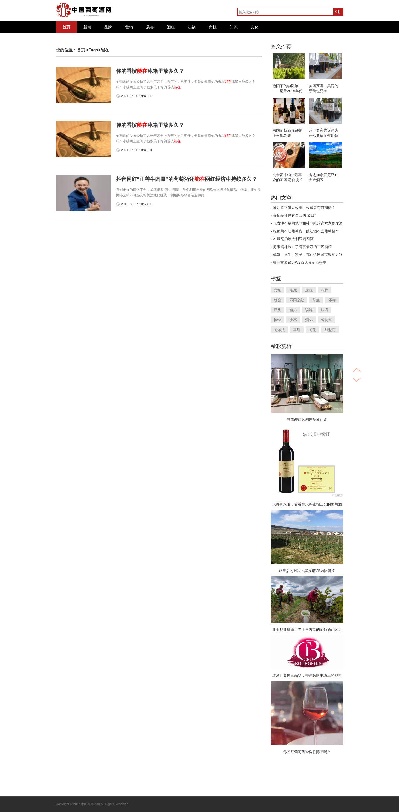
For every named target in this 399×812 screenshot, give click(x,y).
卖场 (277, 290)
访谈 (192, 27)
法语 (324, 310)
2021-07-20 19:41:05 (137, 96)
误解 (309, 310)
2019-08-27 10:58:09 (137, 204)
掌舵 (316, 300)
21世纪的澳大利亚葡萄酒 (293, 239)
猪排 (293, 310)
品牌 (108, 27)
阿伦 (312, 330)
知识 (234, 27)
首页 (66, 27)
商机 (213, 27)
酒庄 (171, 27)
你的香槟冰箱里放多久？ (150, 71)
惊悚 (277, 320)
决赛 (293, 320)
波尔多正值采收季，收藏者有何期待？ (304, 207)
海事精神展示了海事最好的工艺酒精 (302, 247)
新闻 (87, 27)
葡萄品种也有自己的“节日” (294, 215)
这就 (309, 290)
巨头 (277, 310)
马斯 (296, 330)
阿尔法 (279, 330)
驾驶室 (326, 320)
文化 (254, 27)
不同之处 (297, 300)
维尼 (293, 290)
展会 (150, 27)
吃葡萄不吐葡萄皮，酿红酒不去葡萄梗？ (306, 231)
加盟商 (330, 330)
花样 (324, 290)
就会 (277, 300)
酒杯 (309, 320)
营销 (129, 27)
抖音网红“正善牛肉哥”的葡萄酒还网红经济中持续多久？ (186, 179)
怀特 (332, 300)
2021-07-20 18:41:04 (137, 150)
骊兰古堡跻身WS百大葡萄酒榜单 (300, 262)
